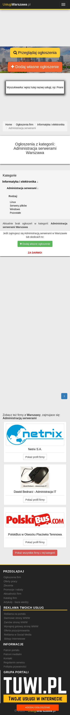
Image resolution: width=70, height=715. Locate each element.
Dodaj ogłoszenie (37, 707)
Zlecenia (8, 585)
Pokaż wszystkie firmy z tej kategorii (35, 552)
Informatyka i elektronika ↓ (20, 181)
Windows (15, 209)
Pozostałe (15, 212)
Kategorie (9, 175)
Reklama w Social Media (17, 634)
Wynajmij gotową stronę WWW (21, 626)
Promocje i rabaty (13, 589)
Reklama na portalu (15, 613)
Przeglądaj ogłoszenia (35, 52)
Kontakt (8, 658)
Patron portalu (11, 650)
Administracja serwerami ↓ (22, 188)
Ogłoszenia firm (12, 577)
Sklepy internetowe (14, 638)
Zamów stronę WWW (16, 622)
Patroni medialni (12, 654)
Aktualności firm (12, 593)
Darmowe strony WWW (17, 618)
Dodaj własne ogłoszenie (35, 66)
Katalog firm (10, 598)
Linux (13, 202)
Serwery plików (18, 205)
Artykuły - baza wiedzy (16, 602)
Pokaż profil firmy (35, 457)
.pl (17, 4)
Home (8, 124)
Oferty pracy (10, 581)
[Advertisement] (35, 280)
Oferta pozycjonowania (16, 630)
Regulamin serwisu (14, 662)
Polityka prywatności (15, 666)
